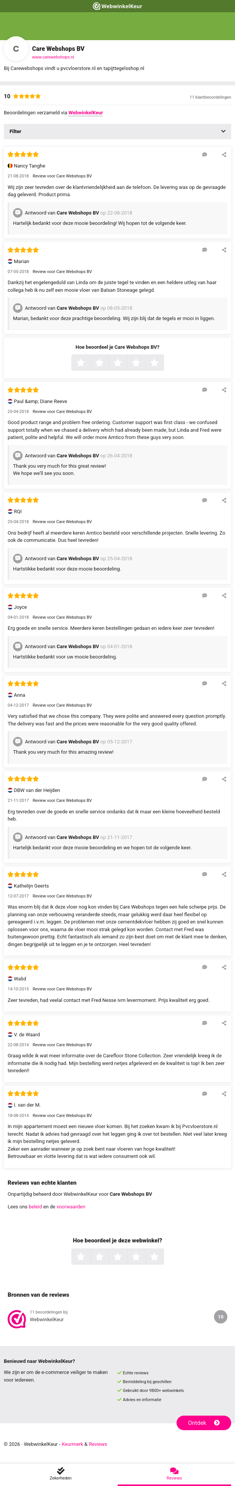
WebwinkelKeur (85, 112)
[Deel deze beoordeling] (224, 154)
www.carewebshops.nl (53, 57)
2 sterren (108, 363)
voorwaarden (71, 1207)
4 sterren (144, 363)
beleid (35, 1207)
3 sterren (126, 363)
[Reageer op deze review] (204, 154)
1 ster (89, 363)
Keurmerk (72, 1444)
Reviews (98, 1444)
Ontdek (204, 1422)
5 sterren (163, 363)
